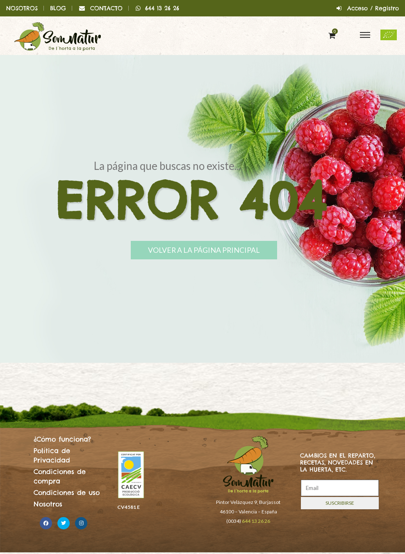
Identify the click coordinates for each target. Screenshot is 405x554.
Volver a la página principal (210, 250)
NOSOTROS (22, 8)
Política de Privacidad (52, 455)
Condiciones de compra (60, 476)
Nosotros (48, 504)
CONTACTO (106, 8)
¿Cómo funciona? (62, 439)
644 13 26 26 (157, 8)
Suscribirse (339, 503)
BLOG (58, 8)
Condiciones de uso (67, 492)
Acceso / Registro (373, 8)
